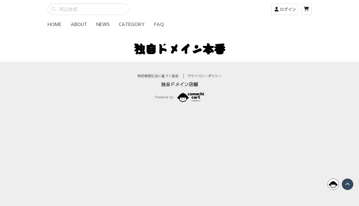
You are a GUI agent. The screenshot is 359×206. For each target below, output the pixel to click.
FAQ (159, 24)
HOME (55, 24)
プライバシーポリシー (204, 82)
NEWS (103, 24)
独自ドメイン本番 (179, 48)
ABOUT (79, 24)
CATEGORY (132, 24)
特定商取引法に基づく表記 (158, 82)
